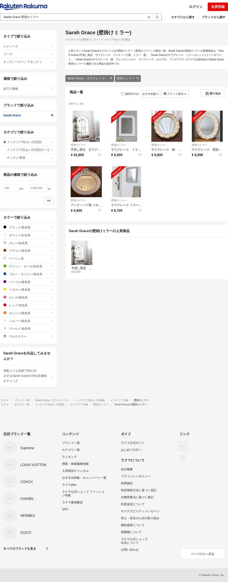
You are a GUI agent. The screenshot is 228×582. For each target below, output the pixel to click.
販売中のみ (130, 93)
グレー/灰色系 (28, 243)
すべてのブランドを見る (19, 548)
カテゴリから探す (183, 17)
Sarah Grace (28, 115)
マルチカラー (28, 336)
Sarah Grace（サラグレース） (89, 78)
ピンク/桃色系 (28, 297)
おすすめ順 (150, 93)
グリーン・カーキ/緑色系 (28, 266)
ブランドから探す (213, 17)
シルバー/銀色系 (28, 321)
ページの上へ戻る (202, 554)
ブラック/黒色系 (28, 227)
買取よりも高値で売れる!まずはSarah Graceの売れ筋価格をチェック (28, 375)
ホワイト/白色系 (28, 235)
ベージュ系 (28, 258)
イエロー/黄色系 (28, 289)
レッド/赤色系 (28, 305)
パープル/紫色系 (28, 282)
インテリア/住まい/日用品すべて (30, 149)
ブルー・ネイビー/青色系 (28, 274)
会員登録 (218, 6)
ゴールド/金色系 (28, 328)
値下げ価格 (28, 88)
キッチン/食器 (30, 157)
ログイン (196, 6)
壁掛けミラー (128, 78)
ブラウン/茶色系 (28, 250)
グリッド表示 (175, 93)
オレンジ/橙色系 (28, 313)
